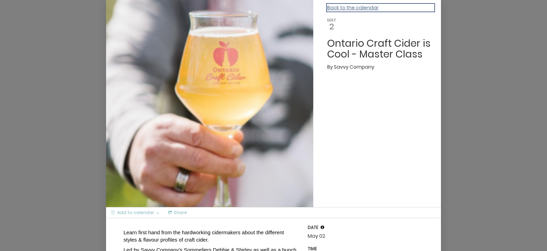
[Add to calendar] (135, 212)
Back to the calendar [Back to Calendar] (353, 7)
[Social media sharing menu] (177, 212)
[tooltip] (322, 227)
